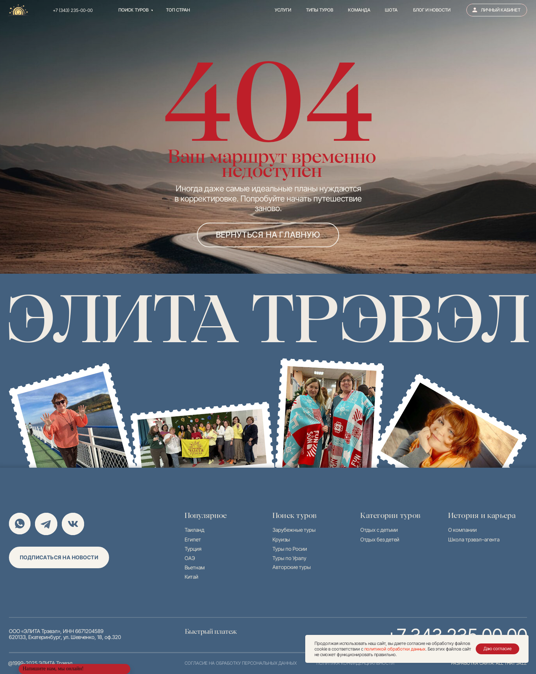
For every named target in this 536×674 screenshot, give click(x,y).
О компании (462, 530)
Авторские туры (291, 567)
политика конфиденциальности (355, 663)
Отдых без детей (379, 539)
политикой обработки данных (394, 649)
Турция (193, 549)
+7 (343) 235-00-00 (73, 10)
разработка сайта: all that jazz (489, 663)
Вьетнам (195, 567)
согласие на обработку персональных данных (241, 663)
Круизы (281, 539)
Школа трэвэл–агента (474, 539)
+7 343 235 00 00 (436, 634)
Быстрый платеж (214, 631)
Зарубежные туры (294, 530)
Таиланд (194, 530)
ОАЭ (190, 558)
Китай (191, 576)
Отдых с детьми (379, 530)
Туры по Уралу (289, 558)
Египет (193, 539)
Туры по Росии (289, 549)
